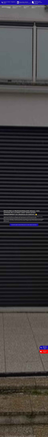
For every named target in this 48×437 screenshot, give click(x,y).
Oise (26, 436)
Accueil (3, 436)
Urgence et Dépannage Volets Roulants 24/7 (11, 436)
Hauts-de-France (22, 436)
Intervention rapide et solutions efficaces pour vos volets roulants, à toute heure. (24, 224)
